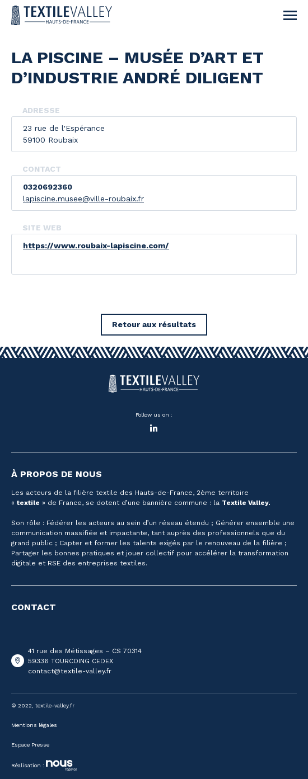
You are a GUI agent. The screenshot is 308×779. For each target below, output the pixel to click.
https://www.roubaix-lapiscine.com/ (96, 245)
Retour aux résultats (154, 324)
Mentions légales (34, 725)
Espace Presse (30, 745)
